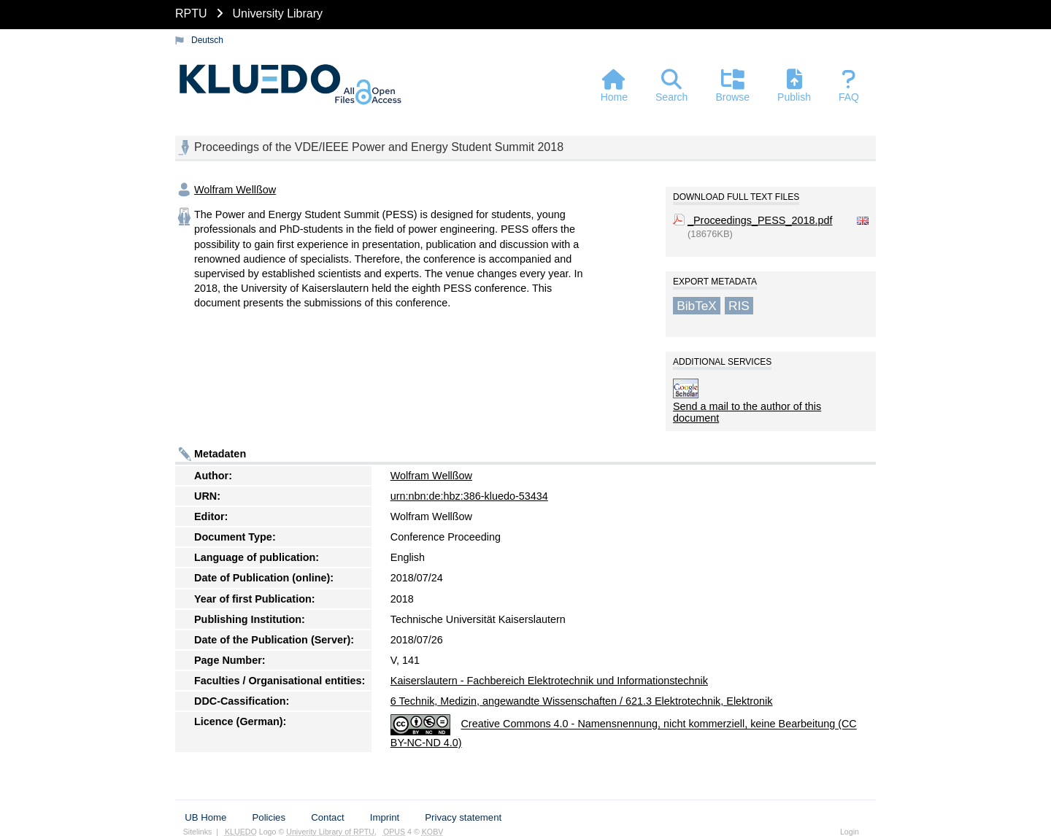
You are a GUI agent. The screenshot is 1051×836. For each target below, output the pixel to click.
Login (849, 831)
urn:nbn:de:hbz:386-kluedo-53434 (469, 496)
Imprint (384, 817)
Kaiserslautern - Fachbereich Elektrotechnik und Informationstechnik (549, 680)
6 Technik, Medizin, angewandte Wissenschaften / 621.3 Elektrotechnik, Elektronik (581, 701)
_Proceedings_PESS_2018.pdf (760, 220)
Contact (327, 817)
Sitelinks (197, 831)
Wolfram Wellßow (235, 190)
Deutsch (207, 40)
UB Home (205, 817)
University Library (277, 13)
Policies (269, 817)
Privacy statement (463, 817)
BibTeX (697, 305)
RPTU (191, 13)
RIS (739, 305)
